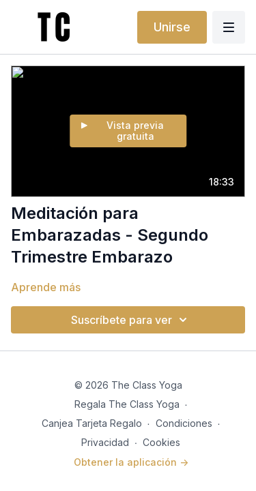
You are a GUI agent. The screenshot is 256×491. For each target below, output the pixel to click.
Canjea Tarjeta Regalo (92, 423)
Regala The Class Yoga (127, 404)
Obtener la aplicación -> (131, 462)
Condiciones (184, 423)
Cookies (161, 442)
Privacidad (105, 442)
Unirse (172, 27)
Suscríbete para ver (131, 320)
